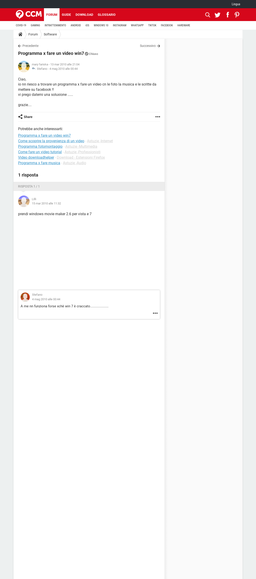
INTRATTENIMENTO (55, 25)
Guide (66, 14)
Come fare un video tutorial (40, 152)
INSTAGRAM (119, 25)
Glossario (107, 14)
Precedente (30, 46)
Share (28, 117)
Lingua (236, 4)
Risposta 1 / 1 (29, 186)
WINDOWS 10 (101, 25)
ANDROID (76, 25)
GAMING (35, 25)
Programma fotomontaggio (40, 146)
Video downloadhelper (36, 157)
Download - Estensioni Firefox (81, 157)
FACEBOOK (167, 25)
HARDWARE (183, 25)
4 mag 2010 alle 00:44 (63, 68)
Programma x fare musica (39, 163)
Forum (51, 14)
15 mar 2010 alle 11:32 (46, 203)
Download (84, 14)
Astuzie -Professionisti (83, 152)
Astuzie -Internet (100, 141)
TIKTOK (152, 25)
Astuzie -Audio (74, 163)
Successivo (148, 46)
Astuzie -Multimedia (81, 146)
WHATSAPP (137, 25)
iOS (87, 25)
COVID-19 (21, 25)
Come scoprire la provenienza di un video (51, 141)
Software (50, 34)
